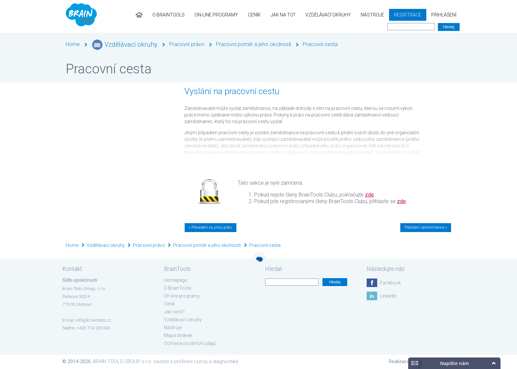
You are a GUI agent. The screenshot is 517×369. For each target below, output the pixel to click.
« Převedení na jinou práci (210, 227)
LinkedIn (388, 296)
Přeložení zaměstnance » (426, 227)
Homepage (175, 280)
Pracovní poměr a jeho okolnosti (253, 44)
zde (369, 195)
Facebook (390, 282)
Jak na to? (283, 14)
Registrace (407, 14)
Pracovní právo (186, 44)
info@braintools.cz (93, 320)
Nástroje (372, 14)
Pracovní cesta (320, 44)
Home (73, 44)
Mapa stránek (178, 335)
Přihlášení (443, 14)
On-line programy (216, 14)
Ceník (254, 14)
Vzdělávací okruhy (328, 14)
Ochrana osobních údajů (190, 343)
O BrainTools (168, 14)
